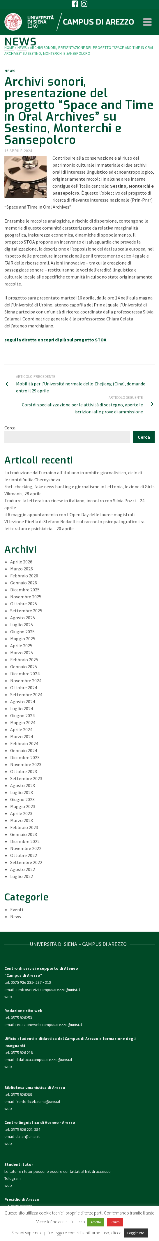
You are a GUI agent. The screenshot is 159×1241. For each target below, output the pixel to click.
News (10, 70)
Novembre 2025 (25, 597)
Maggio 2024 (22, 722)
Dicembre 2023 (25, 757)
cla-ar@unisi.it (27, 1136)
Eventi (16, 909)
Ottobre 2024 (23, 687)
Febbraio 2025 (24, 659)
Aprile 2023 (21, 813)
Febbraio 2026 (24, 576)
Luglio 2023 (21, 792)
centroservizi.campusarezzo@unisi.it (47, 989)
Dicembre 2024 (25, 673)
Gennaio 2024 (23, 750)
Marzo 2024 (21, 736)
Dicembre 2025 (25, 590)
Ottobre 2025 (23, 604)
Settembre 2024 (26, 694)
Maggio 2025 (22, 638)
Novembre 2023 (25, 764)
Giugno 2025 (22, 631)
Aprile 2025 (21, 645)
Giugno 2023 (22, 799)
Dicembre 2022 (25, 841)
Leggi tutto (135, 1233)
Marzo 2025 (21, 652)
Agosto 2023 (22, 785)
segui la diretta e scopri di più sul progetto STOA (55, 340)
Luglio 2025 (21, 624)
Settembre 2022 (26, 862)
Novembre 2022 (25, 848)
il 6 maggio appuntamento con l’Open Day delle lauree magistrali (69, 514)
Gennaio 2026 (23, 583)
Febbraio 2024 (24, 743)
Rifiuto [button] (115, 1222)
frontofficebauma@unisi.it (37, 1101)
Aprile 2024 (21, 729)
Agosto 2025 (22, 617)
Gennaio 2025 (23, 666)
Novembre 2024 (25, 680)
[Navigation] (147, 22)
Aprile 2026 (21, 562)
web (8, 996)
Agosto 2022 (22, 869)
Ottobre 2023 (23, 771)
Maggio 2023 (22, 806)
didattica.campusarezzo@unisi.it (43, 1059)
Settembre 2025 (26, 611)
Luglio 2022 (21, 876)
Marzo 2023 (21, 820)
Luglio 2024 (21, 708)
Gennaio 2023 (23, 834)
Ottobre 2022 (23, 855)
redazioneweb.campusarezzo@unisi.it (48, 1024)
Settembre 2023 (26, 778)
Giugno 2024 (22, 715)
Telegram (12, 1178)
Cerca (9, 428)
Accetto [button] (96, 1222)
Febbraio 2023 (24, 827)
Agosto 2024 (22, 701)
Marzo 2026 (21, 569)
